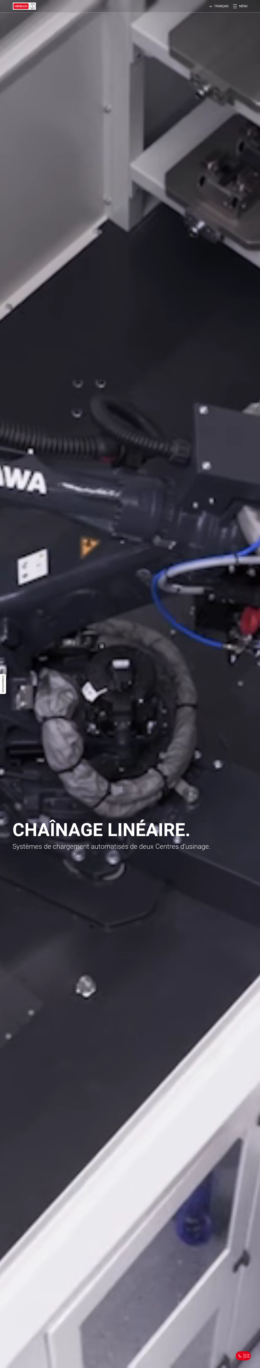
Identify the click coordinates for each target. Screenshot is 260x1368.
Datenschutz (3, 684)
